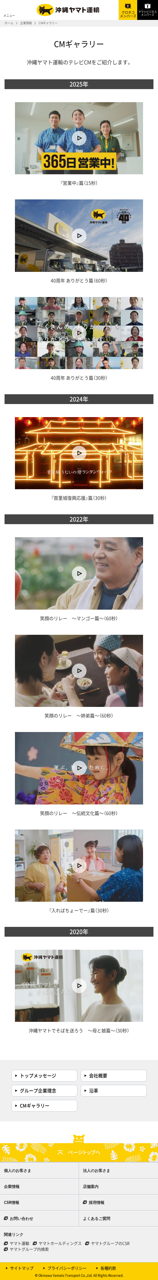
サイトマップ (21, 1268)
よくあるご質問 (96, 1218)
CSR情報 (11, 1202)
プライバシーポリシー (66, 1268)
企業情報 (26, 23)
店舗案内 (91, 1186)
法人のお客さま (96, 1170)
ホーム (9, 23)
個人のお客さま (17, 1170)
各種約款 (108, 1268)
